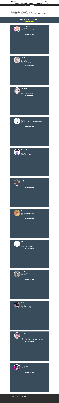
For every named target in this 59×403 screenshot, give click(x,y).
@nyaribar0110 (26, 334)
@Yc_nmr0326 (26, 28)
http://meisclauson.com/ (28, 274)
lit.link (25, 60)
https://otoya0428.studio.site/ (29, 213)
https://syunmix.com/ (28, 152)
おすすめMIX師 (24, 396)
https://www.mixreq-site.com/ (29, 29)
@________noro (26, 181)
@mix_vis (25, 120)
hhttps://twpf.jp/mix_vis (38, 121)
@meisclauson (26, 273)
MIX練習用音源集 (14, 397)
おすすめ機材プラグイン (25, 397)
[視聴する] (29, 21)
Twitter (33, 396)
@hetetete (25, 212)
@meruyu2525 (26, 366)
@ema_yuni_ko (26, 89)
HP (29, 306)
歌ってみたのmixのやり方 (15, 396)
